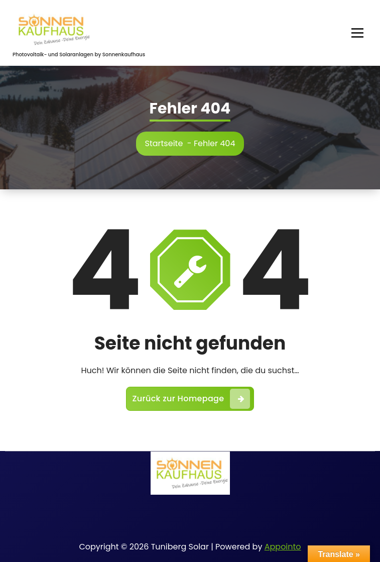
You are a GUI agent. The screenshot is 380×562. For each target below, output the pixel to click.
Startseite (164, 143)
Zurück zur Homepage (191, 399)
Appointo (283, 546)
